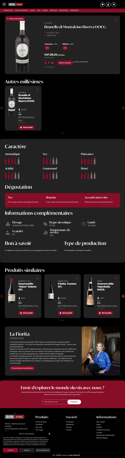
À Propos (69, 427)
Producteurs (70, 422)
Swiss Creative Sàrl (74, 455)
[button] (49, 434)
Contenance (49, 44)
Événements (74, 10)
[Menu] (4, 4)
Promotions (8, 10)
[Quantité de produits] (49, 63)
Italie (39, 10)
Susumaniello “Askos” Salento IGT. (27, 287)
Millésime (65, 44)
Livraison (99, 432)
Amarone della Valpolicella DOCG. (105, 287)
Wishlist (99, 427)
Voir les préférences (42, 450)
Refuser (26, 450)
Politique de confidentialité (26, 454)
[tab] (62, 133)
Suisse (32, 10)
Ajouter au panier (65, 63)
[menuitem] (8, 10)
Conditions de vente (103, 430)
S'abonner (74, 402)
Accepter (10, 450)
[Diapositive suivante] (123, 108)
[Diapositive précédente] (2, 108)
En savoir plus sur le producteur (22, 368)
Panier (98, 424)
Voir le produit (26, 127)
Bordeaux (53, 10)
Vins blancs (39, 424)
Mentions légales (102, 438)
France (45, 10)
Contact (68, 430)
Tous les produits (21, 10)
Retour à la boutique (15, 19)
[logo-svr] (15, 3)
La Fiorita (48, 23)
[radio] (47, 48)
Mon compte (100, 422)
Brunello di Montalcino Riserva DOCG (26, 98)
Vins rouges (39, 430)
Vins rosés (38, 427)
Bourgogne (63, 10)
